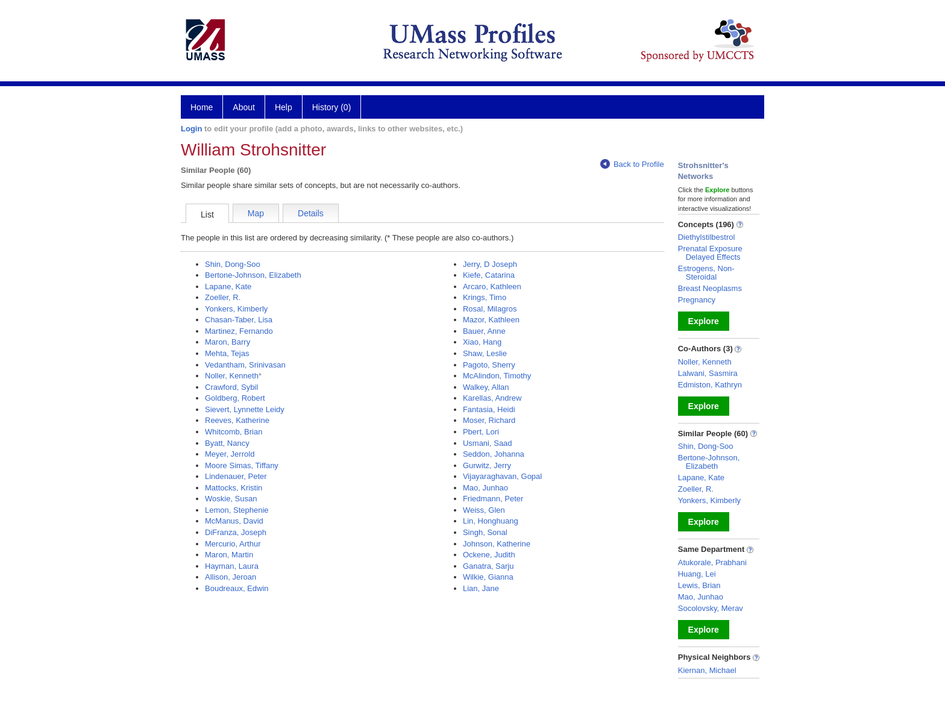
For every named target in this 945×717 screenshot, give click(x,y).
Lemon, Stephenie (237, 510)
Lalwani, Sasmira (708, 373)
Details (311, 213)
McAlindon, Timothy (497, 375)
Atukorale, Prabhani (712, 562)
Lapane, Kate (228, 286)
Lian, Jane (481, 588)
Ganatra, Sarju (488, 566)
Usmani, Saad (487, 443)
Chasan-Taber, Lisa (238, 319)
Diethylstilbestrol (706, 237)
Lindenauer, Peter (236, 476)
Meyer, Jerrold (229, 454)
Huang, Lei (697, 573)
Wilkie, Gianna (488, 576)
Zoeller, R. (222, 297)
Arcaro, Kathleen (492, 286)
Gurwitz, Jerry (487, 465)
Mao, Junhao (485, 487)
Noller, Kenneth (232, 375)
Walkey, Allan (486, 387)
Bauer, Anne (484, 331)
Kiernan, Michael (707, 670)
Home (201, 107)
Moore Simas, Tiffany (241, 465)
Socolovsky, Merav (710, 608)
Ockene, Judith (489, 554)
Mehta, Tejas (227, 353)
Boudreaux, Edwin (237, 588)
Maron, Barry (227, 341)
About (244, 107)
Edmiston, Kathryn (710, 384)
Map (256, 213)
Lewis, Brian (699, 585)
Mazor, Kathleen (491, 319)
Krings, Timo (484, 297)
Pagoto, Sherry (489, 364)
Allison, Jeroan (230, 576)
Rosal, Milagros (490, 308)
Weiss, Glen (484, 510)
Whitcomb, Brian (233, 431)
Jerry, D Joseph (490, 264)
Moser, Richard (489, 420)
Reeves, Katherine (237, 420)
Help (283, 107)
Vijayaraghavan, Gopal (502, 476)
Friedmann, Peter (493, 498)
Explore (703, 321)
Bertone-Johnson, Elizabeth (253, 275)
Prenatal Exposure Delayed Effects (710, 252)
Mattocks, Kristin (233, 487)
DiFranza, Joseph (235, 532)
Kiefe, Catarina (489, 275)
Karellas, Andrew (492, 397)
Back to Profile (632, 164)
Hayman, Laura (232, 566)
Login (191, 128)
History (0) (331, 107)
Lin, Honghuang (490, 520)
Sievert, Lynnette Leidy (244, 409)
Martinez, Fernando (239, 331)
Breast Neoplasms (710, 288)
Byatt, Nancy (227, 443)
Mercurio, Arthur (232, 543)
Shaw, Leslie (485, 353)
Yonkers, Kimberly (236, 308)
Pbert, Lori (481, 431)
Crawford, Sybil (231, 387)
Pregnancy (696, 299)
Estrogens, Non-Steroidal (706, 272)
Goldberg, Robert (235, 397)
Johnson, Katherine (496, 543)
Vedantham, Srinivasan (245, 364)
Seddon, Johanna (493, 454)
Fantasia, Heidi (489, 409)
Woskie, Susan (231, 498)
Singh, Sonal (485, 532)
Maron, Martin (229, 554)
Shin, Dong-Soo (232, 264)
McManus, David (234, 520)
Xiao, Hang (482, 341)
